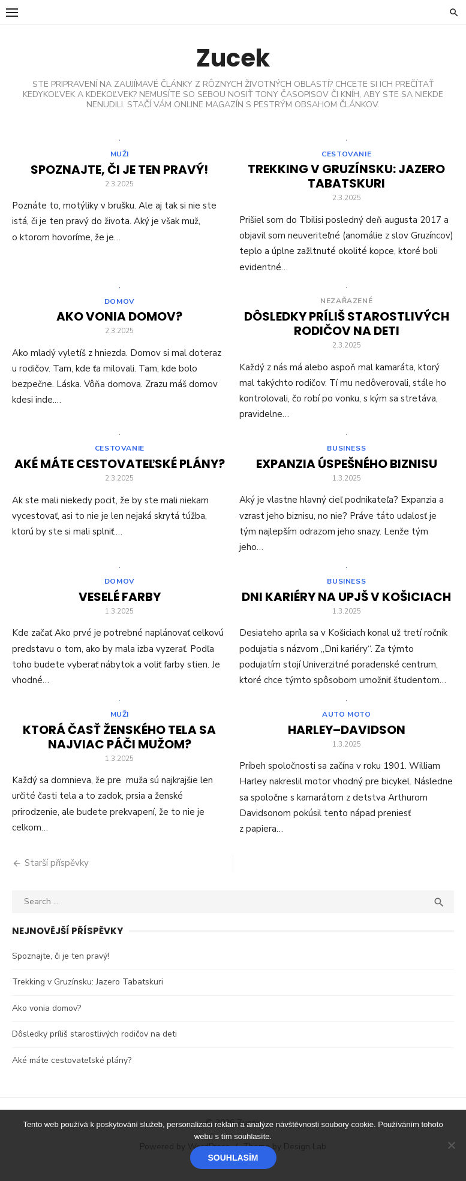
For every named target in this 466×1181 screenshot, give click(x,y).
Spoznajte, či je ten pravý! (119, 171)
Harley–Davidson (346, 738)
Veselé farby (120, 604)
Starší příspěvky (57, 872)
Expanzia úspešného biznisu (346, 469)
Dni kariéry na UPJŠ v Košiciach (346, 604)
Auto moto (346, 723)
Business (346, 453)
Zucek (233, 58)
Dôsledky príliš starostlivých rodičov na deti (346, 327)
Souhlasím (233, 1157)
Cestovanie (346, 156)
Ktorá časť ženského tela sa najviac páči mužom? (119, 746)
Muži (119, 156)
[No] (451, 1145)
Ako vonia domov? (119, 320)
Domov (119, 305)
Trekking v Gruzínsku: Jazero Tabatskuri (346, 178)
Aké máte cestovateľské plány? (119, 469)
